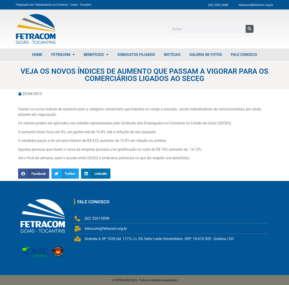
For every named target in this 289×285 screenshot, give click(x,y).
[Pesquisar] (250, 29)
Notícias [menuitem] (172, 54)
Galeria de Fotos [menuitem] (205, 54)
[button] (33, 174)
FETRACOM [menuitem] (63, 54)
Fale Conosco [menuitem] (244, 54)
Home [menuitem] (37, 54)
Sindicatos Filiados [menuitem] (136, 54)
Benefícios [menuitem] (96, 54)
